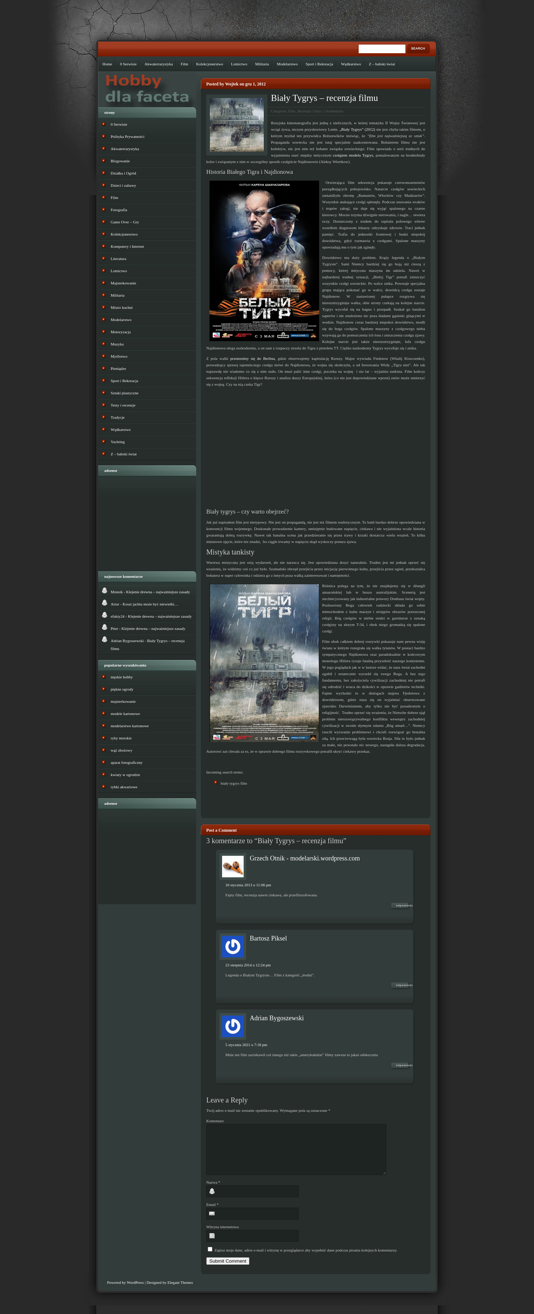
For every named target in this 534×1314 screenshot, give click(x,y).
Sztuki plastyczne (124, 393)
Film (184, 64)
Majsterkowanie (123, 283)
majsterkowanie (123, 701)
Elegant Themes (180, 1291)
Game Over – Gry (125, 222)
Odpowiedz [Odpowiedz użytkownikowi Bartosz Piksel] (403, 985)
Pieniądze (118, 368)
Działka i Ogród (123, 173)
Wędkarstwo (351, 64)
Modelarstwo (287, 64)
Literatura (118, 258)
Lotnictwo (239, 64)
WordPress (135, 1291)
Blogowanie (120, 161)
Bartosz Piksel (268, 938)
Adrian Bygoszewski (277, 1018)
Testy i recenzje (123, 405)
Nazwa (213, 1191)
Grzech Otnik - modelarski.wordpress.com (305, 858)
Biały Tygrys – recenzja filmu (324, 98)
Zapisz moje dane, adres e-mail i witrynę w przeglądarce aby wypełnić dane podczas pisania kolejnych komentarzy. (306, 1259)
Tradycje (118, 417)
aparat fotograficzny (127, 762)
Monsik (117, 592)
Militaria (262, 64)
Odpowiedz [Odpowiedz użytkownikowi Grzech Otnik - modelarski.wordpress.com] (403, 905)
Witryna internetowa (222, 1235)
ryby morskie (121, 738)
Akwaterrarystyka (158, 64)
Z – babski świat (382, 64)
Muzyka (117, 344)
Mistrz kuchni (122, 307)
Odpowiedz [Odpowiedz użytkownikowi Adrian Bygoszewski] (403, 1065)
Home (107, 64)
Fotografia (119, 210)
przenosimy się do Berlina (252, 358)
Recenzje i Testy (309, 111)
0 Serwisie (128, 64)
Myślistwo (119, 356)
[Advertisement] (290, 802)
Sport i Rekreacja (319, 64)
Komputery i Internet (127, 246)
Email (212, 1213)
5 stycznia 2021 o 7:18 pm (246, 1045)
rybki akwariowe (124, 787)
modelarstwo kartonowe (130, 726)
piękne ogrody (122, 689)
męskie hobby (122, 677)
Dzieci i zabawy (123, 185)
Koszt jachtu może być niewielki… (150, 604)
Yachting (118, 442)
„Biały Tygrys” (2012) (357, 129)
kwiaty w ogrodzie (125, 774)
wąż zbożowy (121, 750)
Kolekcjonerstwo (209, 64)
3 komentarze (333, 111)
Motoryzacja (121, 332)
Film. (292, 111)
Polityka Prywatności (127, 136)
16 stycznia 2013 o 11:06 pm (248, 885)
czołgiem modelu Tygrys (353, 155)
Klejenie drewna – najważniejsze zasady (158, 592)
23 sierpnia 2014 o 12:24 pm (248, 965)
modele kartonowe (125, 713)
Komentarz (215, 1121)
